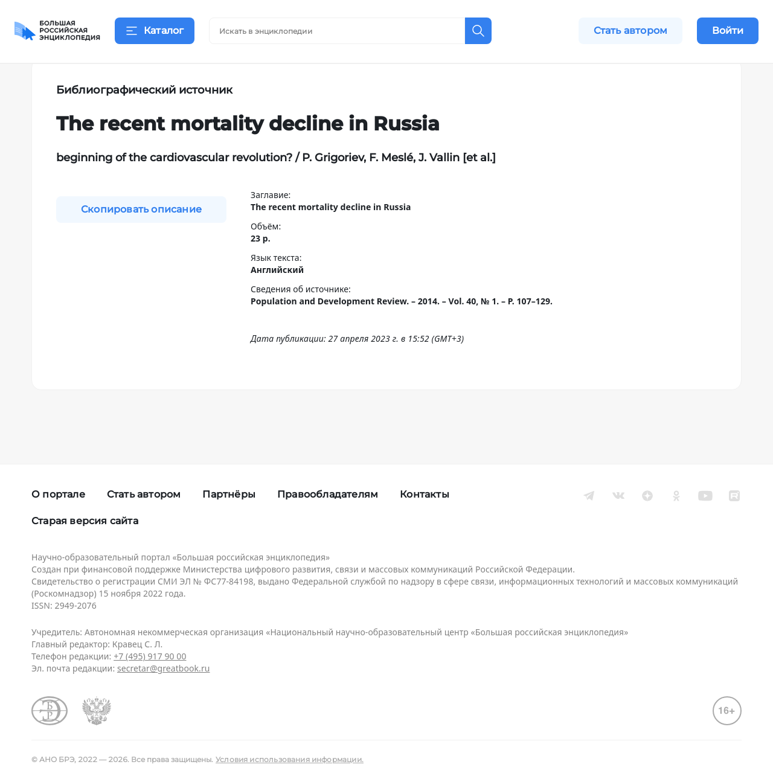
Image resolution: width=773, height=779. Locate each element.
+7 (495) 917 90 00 (150, 656)
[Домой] (57, 31)
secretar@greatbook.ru (163, 668)
